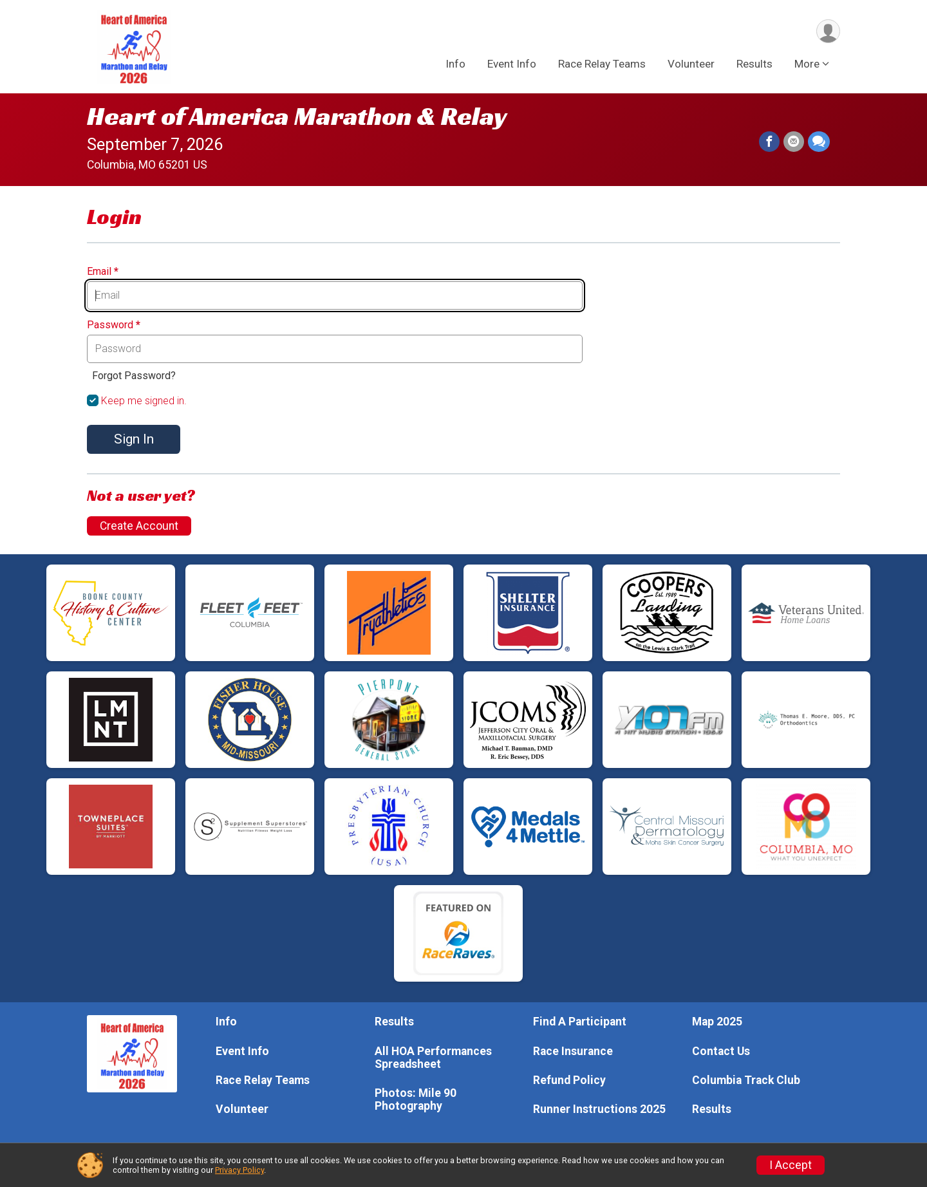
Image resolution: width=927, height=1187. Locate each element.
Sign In (134, 439)
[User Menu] (828, 31)
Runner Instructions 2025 (599, 1109)
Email (102, 271)
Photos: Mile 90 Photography (415, 1099)
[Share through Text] (819, 141)
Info (455, 63)
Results (754, 63)
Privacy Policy (239, 1170)
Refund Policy (569, 1080)
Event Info (511, 63)
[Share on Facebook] (769, 141)
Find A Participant (579, 1021)
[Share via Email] (793, 141)
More (806, 63)
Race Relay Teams (602, 63)
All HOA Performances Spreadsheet (433, 1057)
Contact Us (721, 1051)
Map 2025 (717, 1021)
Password (113, 325)
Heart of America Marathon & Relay (297, 116)
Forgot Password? (134, 375)
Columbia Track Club (746, 1080)
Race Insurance (573, 1051)
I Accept (790, 1165)
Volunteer (691, 63)
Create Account (139, 525)
